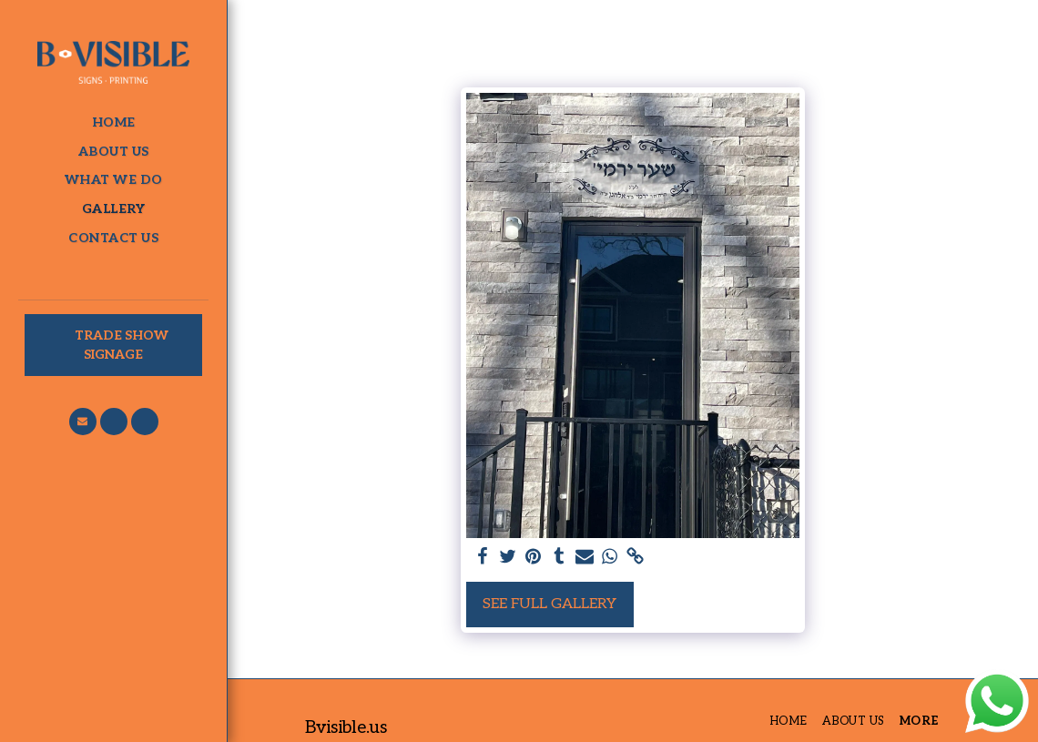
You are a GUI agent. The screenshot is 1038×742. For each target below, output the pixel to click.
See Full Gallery (549, 604)
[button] (83, 421)
